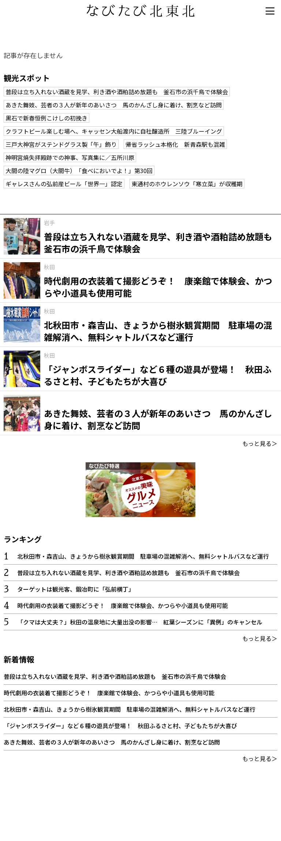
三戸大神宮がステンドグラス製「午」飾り (61, 144)
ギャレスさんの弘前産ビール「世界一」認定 (64, 183)
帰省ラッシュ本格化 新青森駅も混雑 (175, 144)
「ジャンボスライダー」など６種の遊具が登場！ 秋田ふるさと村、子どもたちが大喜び (120, 725)
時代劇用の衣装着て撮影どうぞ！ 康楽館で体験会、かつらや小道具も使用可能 (122, 605)
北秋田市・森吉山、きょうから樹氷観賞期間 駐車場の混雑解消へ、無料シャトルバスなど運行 (143, 556)
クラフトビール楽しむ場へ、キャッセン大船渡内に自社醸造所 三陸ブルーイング (113, 131)
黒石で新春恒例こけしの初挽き (46, 118)
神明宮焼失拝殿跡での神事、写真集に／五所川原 (69, 157)
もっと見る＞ (259, 443)
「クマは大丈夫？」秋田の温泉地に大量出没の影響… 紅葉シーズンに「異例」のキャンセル (139, 622)
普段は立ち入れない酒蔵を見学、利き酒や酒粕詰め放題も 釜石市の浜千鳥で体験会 (116, 91)
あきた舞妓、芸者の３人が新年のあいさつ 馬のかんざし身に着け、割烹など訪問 (113, 104)
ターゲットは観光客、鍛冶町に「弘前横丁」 (75, 589)
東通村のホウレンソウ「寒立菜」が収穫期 (187, 183)
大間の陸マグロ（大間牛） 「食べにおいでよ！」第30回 (79, 170)
